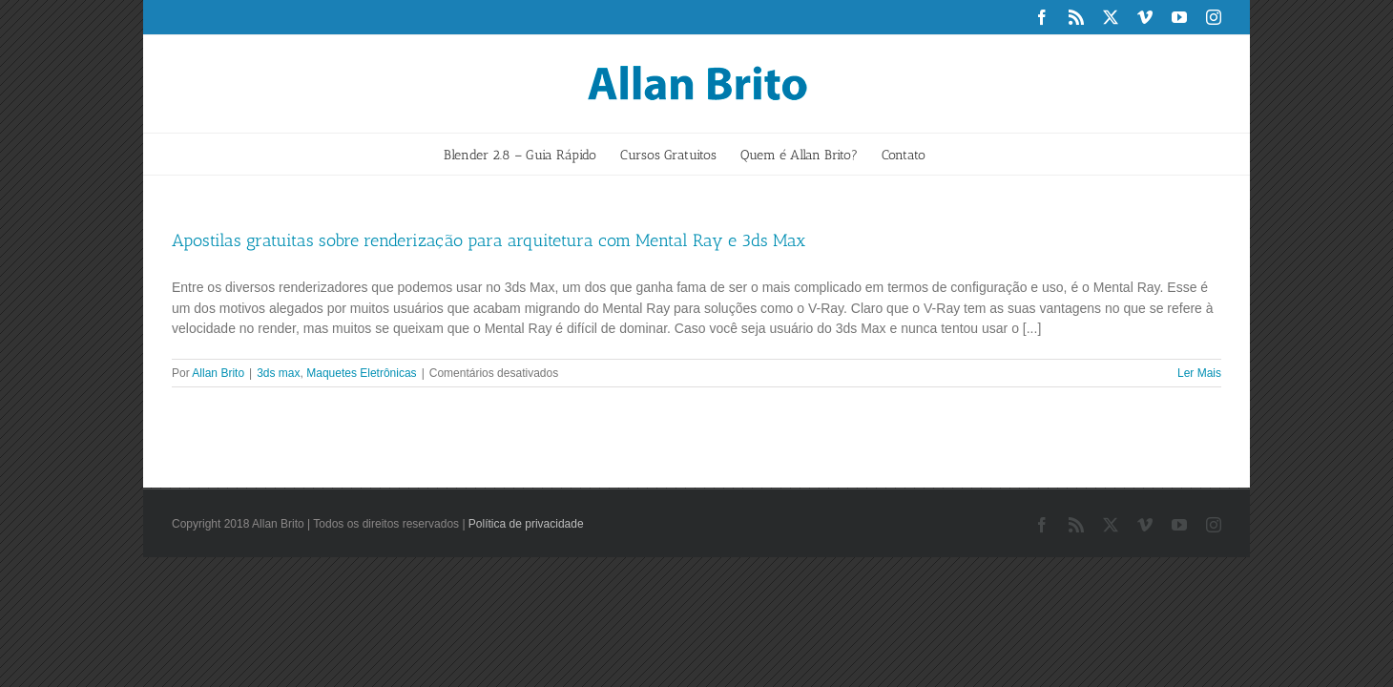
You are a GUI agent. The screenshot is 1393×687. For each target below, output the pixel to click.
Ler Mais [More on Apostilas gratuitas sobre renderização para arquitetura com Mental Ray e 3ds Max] (1199, 373)
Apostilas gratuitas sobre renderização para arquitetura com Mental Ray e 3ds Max (488, 240)
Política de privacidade (526, 524)
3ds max (278, 373)
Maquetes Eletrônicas (361, 373)
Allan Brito (218, 373)
